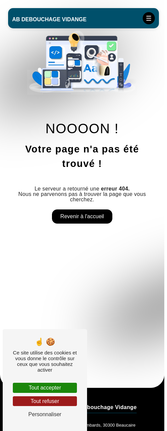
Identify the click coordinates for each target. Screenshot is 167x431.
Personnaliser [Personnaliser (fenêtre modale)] (44, 414)
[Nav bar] (149, 18)
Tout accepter (45, 388)
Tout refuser (45, 401)
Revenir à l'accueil (82, 216)
